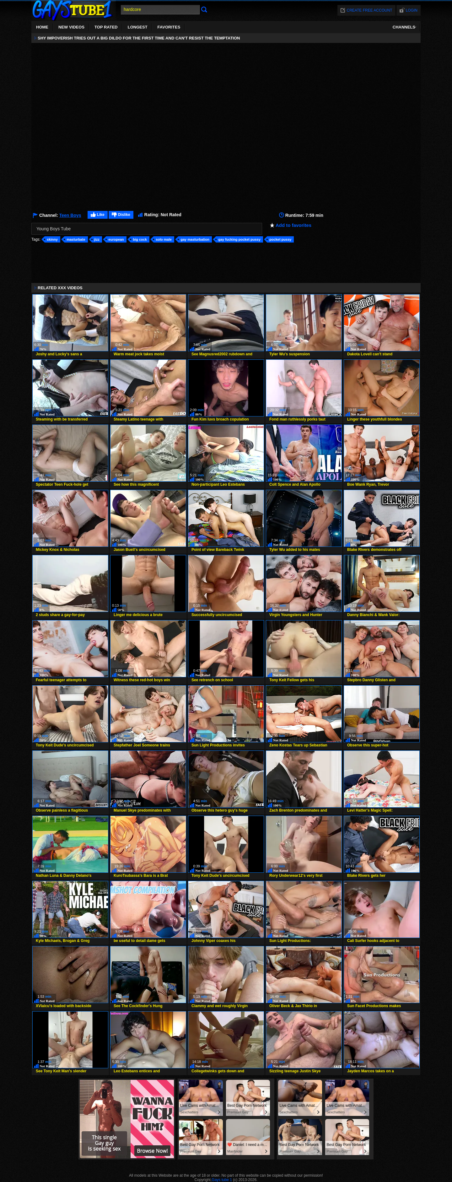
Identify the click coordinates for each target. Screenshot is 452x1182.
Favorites (169, 27)
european (116, 239)
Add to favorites (293, 225)
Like (101, 214)
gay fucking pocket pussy (239, 239)
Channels (404, 27)
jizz (97, 239)
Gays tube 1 (222, 1180)
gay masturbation (194, 239)
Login (411, 10)
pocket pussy (280, 239)
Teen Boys (70, 215)
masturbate (76, 239)
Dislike (124, 214)
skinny (52, 239)
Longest (138, 27)
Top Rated (106, 27)
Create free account (369, 10)
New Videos (71, 27)
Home (42, 27)
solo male (164, 239)
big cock (140, 239)
